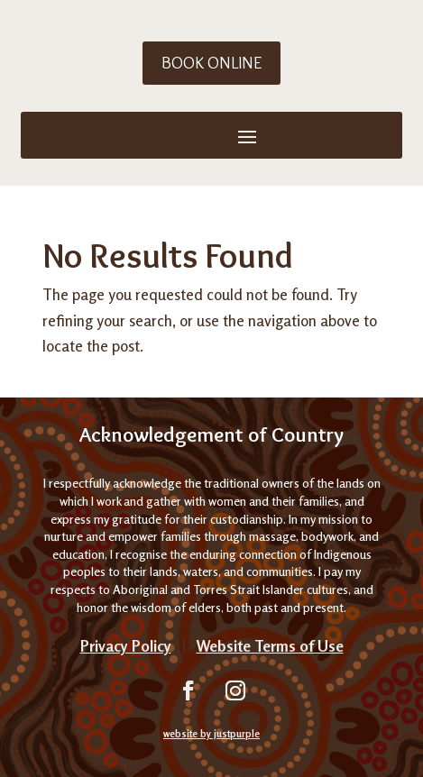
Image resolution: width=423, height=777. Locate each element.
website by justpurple (211, 733)
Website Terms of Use (270, 645)
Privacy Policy (125, 645)
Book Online (211, 62)
